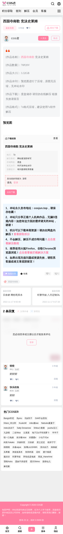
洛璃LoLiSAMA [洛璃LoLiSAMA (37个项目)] (30, 474)
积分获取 (7, 11)
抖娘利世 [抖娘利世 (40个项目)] (21, 469)
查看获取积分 (22, 261)
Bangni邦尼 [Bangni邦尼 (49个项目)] (9, 445)
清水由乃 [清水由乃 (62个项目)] (44, 474)
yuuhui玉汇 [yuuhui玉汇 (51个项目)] (52, 455)
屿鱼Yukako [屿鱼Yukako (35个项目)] (9, 469)
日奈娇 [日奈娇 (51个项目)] (31, 469)
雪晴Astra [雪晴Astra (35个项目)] (8, 488)
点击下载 (11, 219)
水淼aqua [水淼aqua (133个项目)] (16, 474)
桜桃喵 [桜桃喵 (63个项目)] (7, 474)
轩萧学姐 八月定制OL (48, 321)
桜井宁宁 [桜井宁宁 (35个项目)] (52, 469)
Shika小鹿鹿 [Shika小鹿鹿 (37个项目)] (39, 455)
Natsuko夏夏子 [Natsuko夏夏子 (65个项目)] (48, 450)
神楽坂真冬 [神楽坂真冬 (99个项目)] (17, 479)
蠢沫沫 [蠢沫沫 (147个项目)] (7, 483)
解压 (27, 11)
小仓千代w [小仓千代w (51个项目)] (43, 464)
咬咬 (12, 393)
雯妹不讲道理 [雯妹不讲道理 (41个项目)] (21, 488)
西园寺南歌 (27, 57)
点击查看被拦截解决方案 (34, 279)
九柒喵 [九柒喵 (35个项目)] (7, 459)
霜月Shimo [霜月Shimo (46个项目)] (35, 488)
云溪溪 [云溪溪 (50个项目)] (26, 459)
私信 (55, 38)
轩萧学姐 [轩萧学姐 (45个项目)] (16, 483)
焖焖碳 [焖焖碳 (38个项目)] (54, 474)
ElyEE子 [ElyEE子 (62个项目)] (28, 445)
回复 (56, 406)
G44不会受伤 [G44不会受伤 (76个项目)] (41, 445)
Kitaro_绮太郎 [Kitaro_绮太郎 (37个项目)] (10, 450)
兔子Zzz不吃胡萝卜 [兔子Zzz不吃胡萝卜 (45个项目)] (40, 459)
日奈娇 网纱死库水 (13, 321)
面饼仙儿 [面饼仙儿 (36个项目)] (47, 488)
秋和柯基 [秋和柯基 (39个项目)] (29, 479)
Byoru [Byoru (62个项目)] (19, 445)
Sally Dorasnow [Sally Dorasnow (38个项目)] (24, 455)
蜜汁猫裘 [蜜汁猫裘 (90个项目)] (47, 479)
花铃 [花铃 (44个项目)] (38, 479)
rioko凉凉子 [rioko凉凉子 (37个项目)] (9, 455)
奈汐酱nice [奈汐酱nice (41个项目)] (21, 464)
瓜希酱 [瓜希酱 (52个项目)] (7, 479)
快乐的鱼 (14, 414)
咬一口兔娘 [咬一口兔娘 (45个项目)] (9, 464)
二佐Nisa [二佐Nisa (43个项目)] (16, 459)
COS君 (39, 505)
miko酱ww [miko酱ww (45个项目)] (33, 450)
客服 (43, 11)
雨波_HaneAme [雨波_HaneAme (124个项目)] (45, 483)
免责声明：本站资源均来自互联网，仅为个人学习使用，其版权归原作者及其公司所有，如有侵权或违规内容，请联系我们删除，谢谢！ (31, 513)
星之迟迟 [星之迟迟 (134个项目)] (41, 469)
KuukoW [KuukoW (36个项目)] (22, 450)
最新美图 (10, 28)
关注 (43, 38)
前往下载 (52, 28)
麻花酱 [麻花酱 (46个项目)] (7, 493)
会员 (35, 11)
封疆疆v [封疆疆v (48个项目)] (32, 464)
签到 (18, 11)
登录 (15, 209)
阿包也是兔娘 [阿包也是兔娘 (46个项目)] (29, 483)
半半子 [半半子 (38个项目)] (55, 459)
